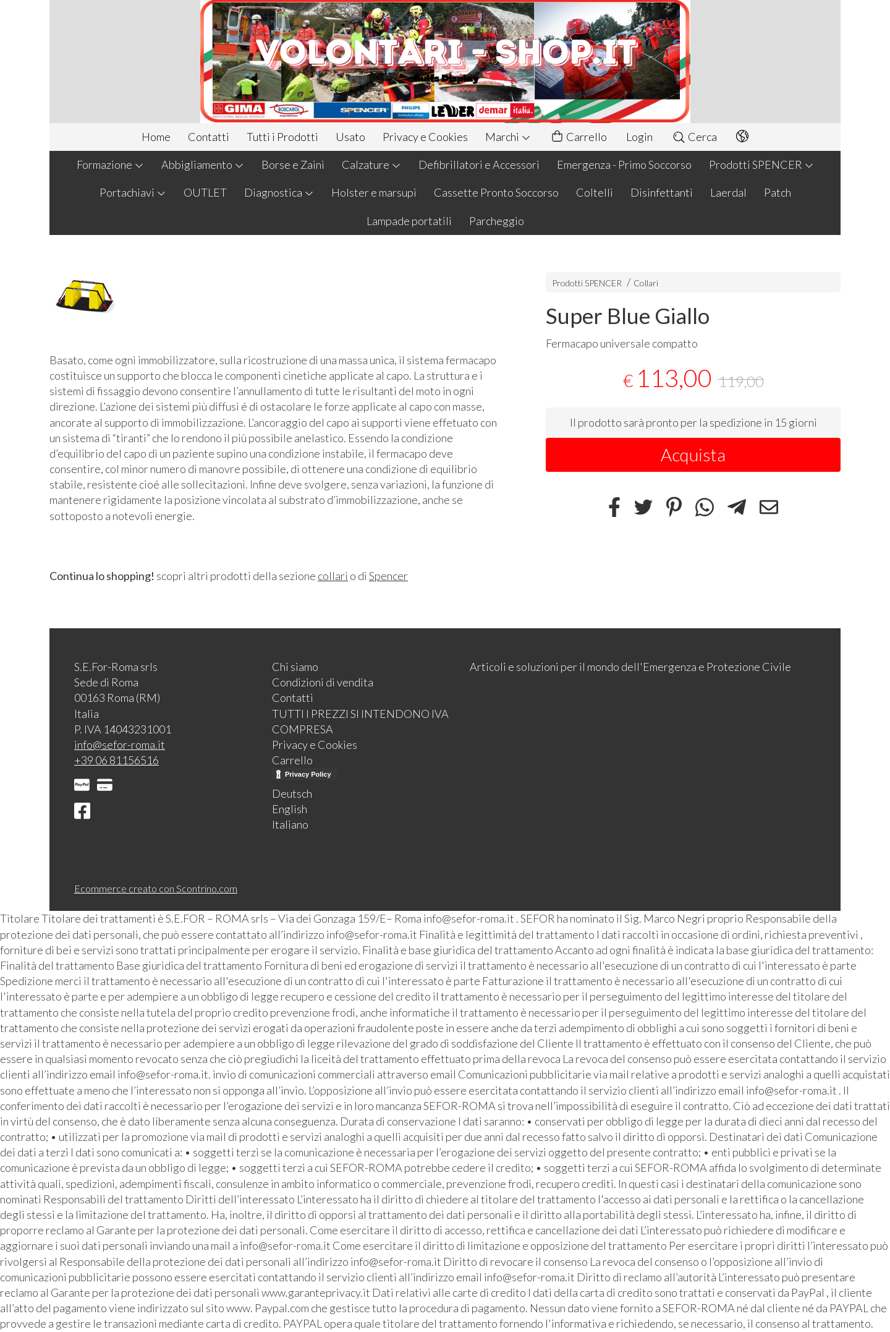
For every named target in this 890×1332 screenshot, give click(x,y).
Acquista (693, 454)
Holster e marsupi (374, 192)
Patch (777, 192)
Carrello (578, 137)
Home (156, 136)
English (289, 809)
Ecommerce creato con (155, 888)
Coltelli (594, 192)
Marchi (508, 136)
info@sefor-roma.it (119, 744)
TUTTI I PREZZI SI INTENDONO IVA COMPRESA (360, 721)
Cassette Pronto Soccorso (496, 192)
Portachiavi (133, 192)
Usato (350, 136)
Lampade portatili (409, 221)
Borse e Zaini (292, 164)
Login (639, 136)
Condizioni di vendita (322, 682)
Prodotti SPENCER (761, 164)
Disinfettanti (661, 192)
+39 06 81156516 (116, 760)
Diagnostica (279, 192)
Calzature (371, 164)
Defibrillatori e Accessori (479, 164)
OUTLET (205, 192)
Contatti (208, 136)
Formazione (110, 164)
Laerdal (728, 192)
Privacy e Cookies (425, 136)
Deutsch (292, 793)
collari (333, 576)
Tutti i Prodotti (282, 136)
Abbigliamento (202, 164)
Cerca (694, 136)
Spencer (388, 576)
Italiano (290, 824)
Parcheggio (496, 221)
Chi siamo (295, 666)
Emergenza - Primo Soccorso (624, 164)
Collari (646, 283)
